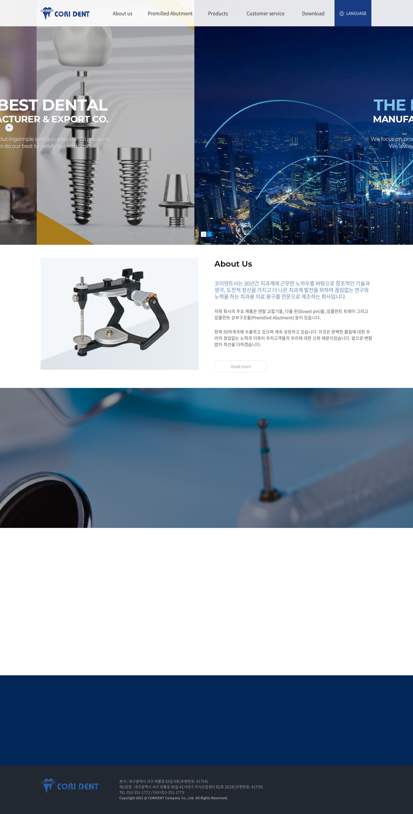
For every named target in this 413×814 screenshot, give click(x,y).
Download (313, 13)
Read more (241, 366)
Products (218, 13)
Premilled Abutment (170, 13)
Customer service (265, 13)
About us (122, 13)
